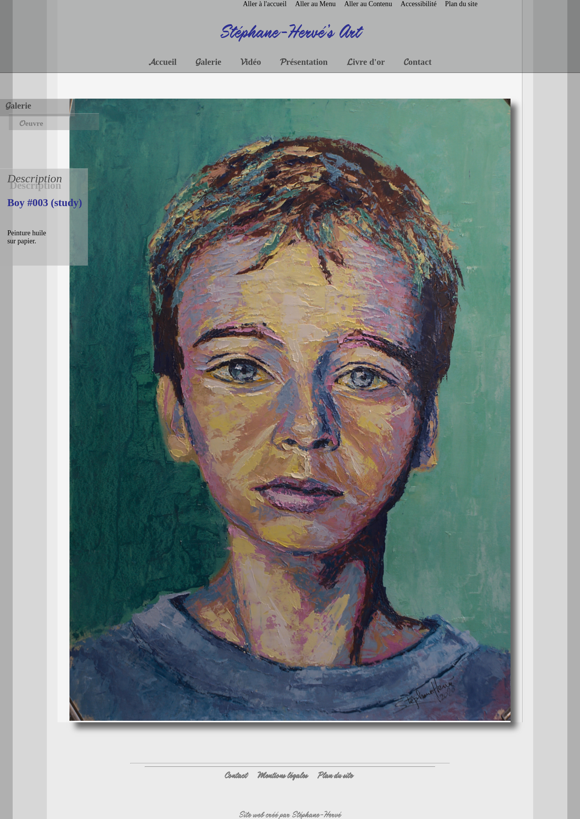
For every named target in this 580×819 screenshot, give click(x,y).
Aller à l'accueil (265, 4)
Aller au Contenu (368, 4)
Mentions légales (282, 775)
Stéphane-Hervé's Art (290, 30)
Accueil (163, 62)
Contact (235, 775)
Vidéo (250, 62)
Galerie (18, 105)
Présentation (303, 62)
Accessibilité (419, 4)
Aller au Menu (315, 4)
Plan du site (335, 775)
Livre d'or (366, 62)
